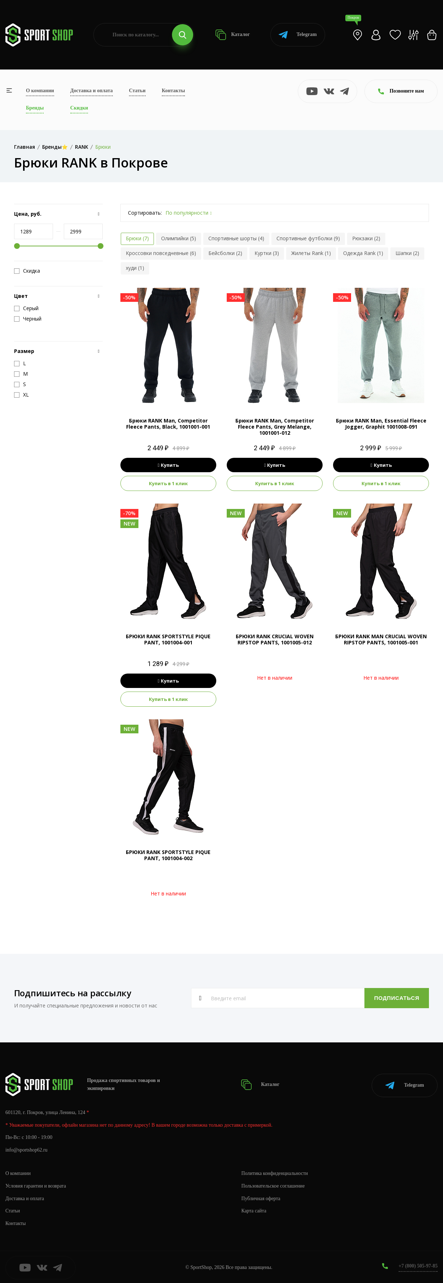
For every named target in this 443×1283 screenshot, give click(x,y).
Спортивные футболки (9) (308, 238)
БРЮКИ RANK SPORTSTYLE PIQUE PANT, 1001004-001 (168, 639)
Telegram (297, 34)
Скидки (79, 108)
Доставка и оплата (91, 90)
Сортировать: (145, 212)
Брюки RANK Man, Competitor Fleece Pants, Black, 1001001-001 (168, 423)
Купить (168, 465)
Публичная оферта (261, 1197)
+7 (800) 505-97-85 (418, 1265)
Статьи (137, 90)
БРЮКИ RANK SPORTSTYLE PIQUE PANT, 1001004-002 (168, 855)
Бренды (35, 108)
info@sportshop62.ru (26, 1149)
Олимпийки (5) (178, 238)
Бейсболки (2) (225, 253)
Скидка (27, 270)
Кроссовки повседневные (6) (161, 253)
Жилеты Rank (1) (311, 253)
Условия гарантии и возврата (36, 1184)
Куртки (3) (266, 253)
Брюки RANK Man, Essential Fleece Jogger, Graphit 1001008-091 (381, 423)
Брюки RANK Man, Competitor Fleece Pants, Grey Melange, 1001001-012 (274, 426)
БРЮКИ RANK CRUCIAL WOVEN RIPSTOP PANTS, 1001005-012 (275, 639)
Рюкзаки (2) (366, 238)
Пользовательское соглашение (274, 1184)
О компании (40, 90)
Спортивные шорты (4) (236, 238)
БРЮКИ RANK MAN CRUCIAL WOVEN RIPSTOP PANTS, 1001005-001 (381, 639)
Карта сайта (254, 1209)
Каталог (232, 34)
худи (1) (135, 267)
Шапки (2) (407, 253)
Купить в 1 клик (168, 483)
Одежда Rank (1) (363, 253)
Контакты (173, 90)
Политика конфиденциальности (276, 1172)
